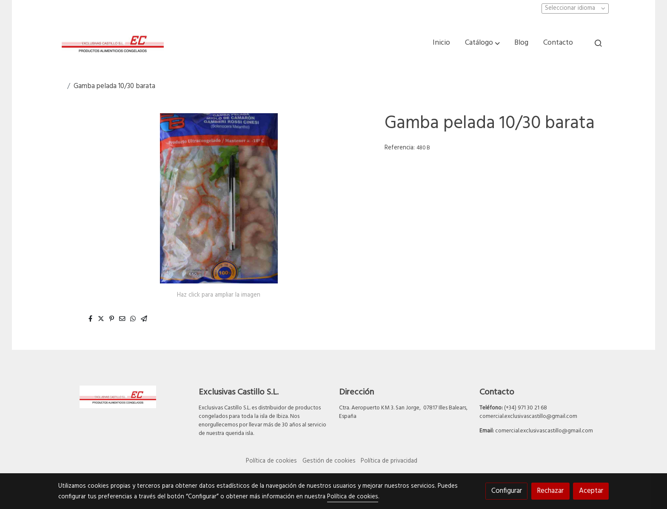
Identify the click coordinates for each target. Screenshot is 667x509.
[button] (482, 43)
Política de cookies (271, 461)
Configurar (506, 491)
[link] (113, 43)
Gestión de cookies (329, 461)
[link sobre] (123, 397)
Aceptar (591, 491)
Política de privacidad (389, 461)
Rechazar (550, 491)
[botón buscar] (598, 43)
